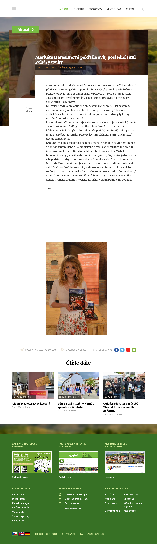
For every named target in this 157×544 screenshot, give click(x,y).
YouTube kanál (65, 477)
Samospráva (95, 9)
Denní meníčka (112, 510)
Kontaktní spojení (21, 503)
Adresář (130, 9)
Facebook (109, 477)
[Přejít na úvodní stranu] (38, 8)
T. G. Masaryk (131, 494)
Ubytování (129, 498)
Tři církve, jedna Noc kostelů (31, 403)
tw (122, 350)
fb (116, 350)
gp (128, 350)
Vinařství (109, 494)
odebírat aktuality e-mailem (40, 350)
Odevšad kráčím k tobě (76, 498)
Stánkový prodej (20, 516)
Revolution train (73, 503)
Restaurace (111, 503)
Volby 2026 (18, 520)
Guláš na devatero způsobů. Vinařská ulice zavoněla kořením (121, 407)
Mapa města (130, 510)
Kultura (28, 111)
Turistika (79, 9)
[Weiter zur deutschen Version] (27, 534)
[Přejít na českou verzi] (15, 534)
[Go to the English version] (21, 534)
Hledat (142, 9)
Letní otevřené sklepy (76, 494)
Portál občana (19, 494)
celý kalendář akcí (73, 509)
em (134, 350)
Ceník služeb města (22, 507)
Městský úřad (114, 9)
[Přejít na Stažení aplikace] (32, 462)
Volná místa (18, 512)
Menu (14, 8)
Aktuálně (64, 9)
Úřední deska (19, 498)
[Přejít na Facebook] (125, 462)
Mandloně (110, 498)
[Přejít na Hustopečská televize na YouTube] (78, 462)
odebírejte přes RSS (76, 350)
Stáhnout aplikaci (20, 477)
